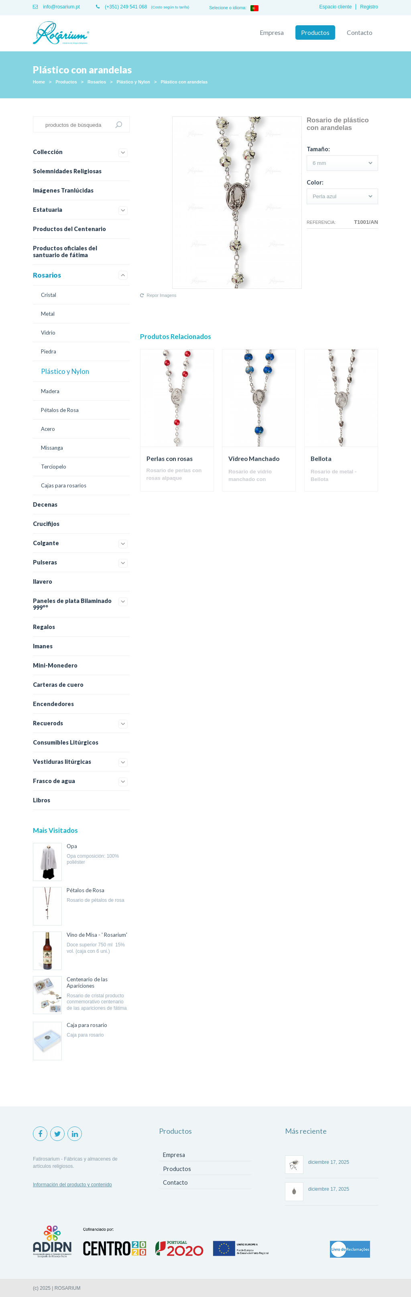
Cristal (48, 295)
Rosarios (96, 81)
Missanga (52, 448)
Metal (48, 314)
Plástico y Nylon (133, 81)
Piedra (48, 351)
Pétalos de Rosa (60, 410)
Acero (48, 429)
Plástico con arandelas (184, 81)
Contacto (359, 32)
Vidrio (48, 332)
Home (39, 81)
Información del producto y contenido (72, 1184)
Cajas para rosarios (63, 485)
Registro (369, 7)
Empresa (272, 32)
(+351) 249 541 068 (121, 7)
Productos (315, 32)
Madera (50, 391)
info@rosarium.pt (56, 7)
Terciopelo (53, 466)
